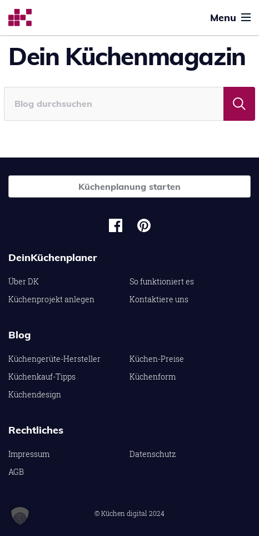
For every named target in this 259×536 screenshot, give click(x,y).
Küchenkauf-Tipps (42, 376)
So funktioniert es (162, 281)
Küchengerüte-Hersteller (54, 358)
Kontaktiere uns (159, 299)
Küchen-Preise (157, 358)
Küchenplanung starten (129, 186)
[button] (20, 516)
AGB (16, 471)
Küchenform (153, 376)
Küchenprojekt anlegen (51, 299)
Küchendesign (34, 394)
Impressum (28, 454)
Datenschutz (153, 454)
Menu (230, 17)
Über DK (23, 281)
